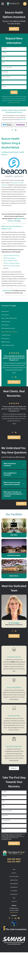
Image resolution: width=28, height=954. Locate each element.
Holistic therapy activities (10, 261)
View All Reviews (14, 382)
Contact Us (14, 29)
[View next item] (15, 130)
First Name (4, 48)
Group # (4, 86)
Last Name (4, 53)
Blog (14, 898)
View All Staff (14, 636)
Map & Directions (14, 912)
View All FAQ (21, 503)
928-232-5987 (14, 861)
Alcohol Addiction (14, 883)
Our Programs (14, 891)
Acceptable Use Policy (15, 102)
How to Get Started (14, 876)
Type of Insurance (6, 76)
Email (3, 62)
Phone (3, 57)
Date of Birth (5, 72)
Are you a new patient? (7, 67)
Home (14, 869)
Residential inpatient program (11, 266)
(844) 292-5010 (22, 119)
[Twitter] (12, 918)
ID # (3, 81)
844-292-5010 (14, 859)
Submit (14, 92)
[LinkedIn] (15, 918)
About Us (14, 873)
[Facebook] (9, 918)
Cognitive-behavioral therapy (11, 255)
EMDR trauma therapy (9, 258)
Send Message (14, 843)
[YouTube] (18, 918)
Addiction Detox (14, 880)
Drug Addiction (13, 887)
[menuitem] (14, 311)
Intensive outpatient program (11, 263)
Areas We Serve (14, 894)
